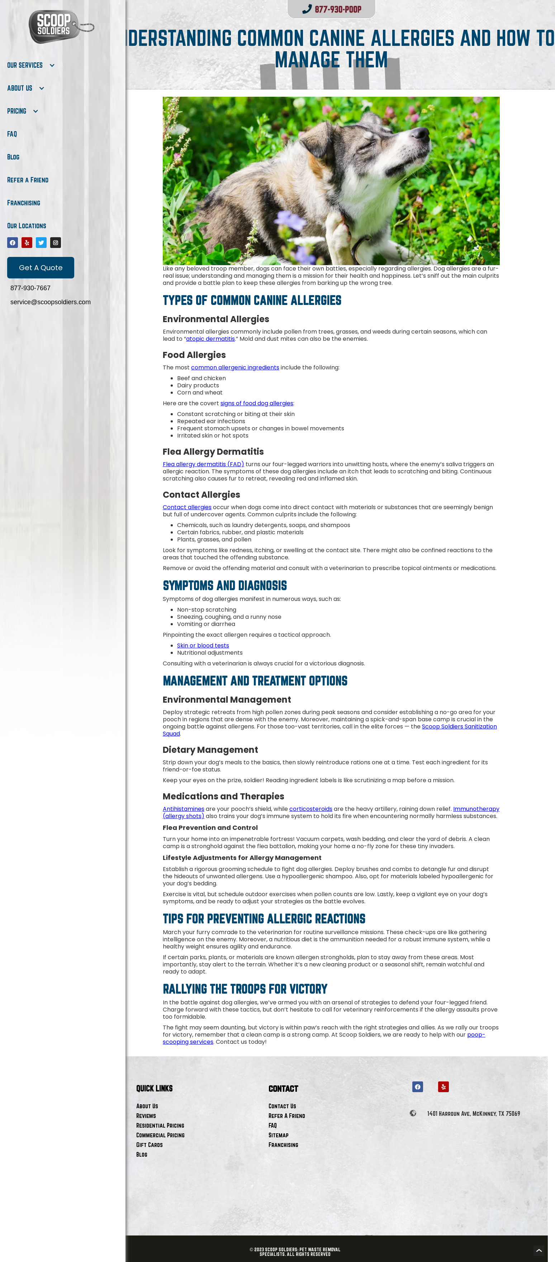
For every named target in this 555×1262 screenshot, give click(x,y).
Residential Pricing (160, 1125)
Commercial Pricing (160, 1135)
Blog (13, 157)
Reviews (146, 1115)
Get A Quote (41, 268)
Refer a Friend (27, 180)
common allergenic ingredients (235, 367)
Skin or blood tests (203, 645)
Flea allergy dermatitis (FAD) (203, 464)
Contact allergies (187, 507)
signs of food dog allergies (256, 403)
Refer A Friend (287, 1115)
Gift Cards (149, 1144)
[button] (31, 65)
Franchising (23, 203)
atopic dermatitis (210, 339)
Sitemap (279, 1135)
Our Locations (26, 226)
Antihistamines (183, 809)
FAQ (12, 134)
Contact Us (282, 1106)
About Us (147, 1106)
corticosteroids (310, 809)
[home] (61, 27)
